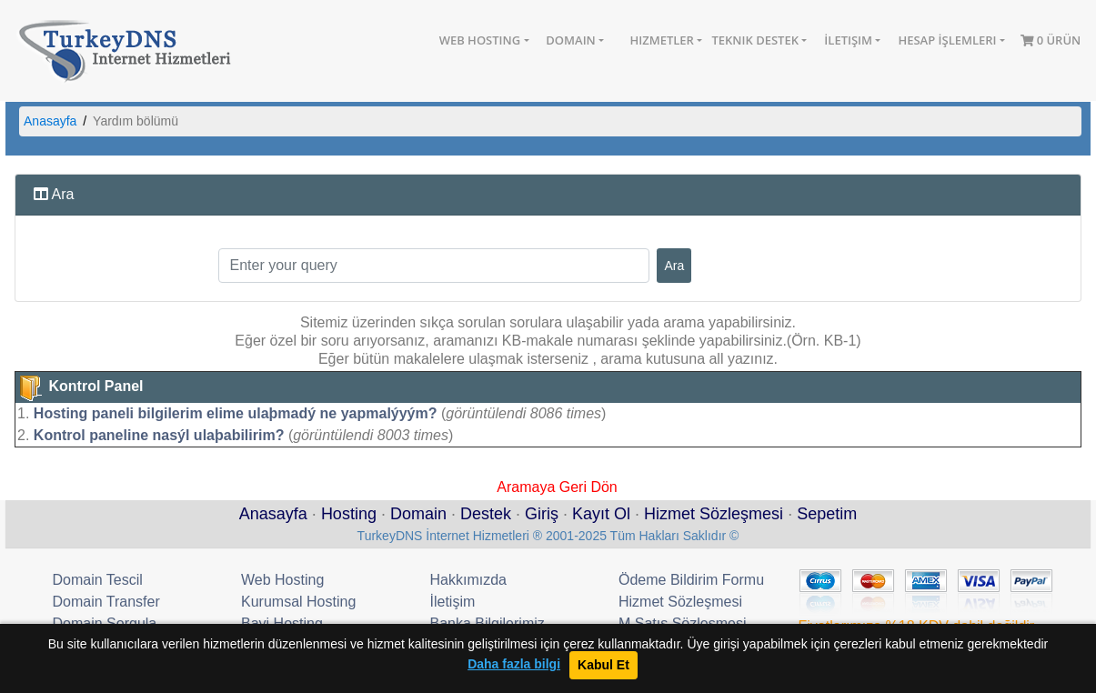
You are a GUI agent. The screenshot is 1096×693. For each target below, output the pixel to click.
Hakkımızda (468, 580)
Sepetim (827, 514)
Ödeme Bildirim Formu (691, 580)
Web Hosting (480, 40)
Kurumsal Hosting (298, 601)
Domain (570, 40)
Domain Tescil (98, 580)
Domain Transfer (106, 601)
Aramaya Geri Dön (557, 485)
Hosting (349, 514)
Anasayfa (50, 121)
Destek (485, 514)
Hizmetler (661, 40)
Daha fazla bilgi (514, 664)
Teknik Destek (755, 40)
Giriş (541, 514)
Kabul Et (603, 665)
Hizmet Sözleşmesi (713, 514)
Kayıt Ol (601, 514)
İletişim (848, 40)
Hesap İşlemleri (947, 40)
